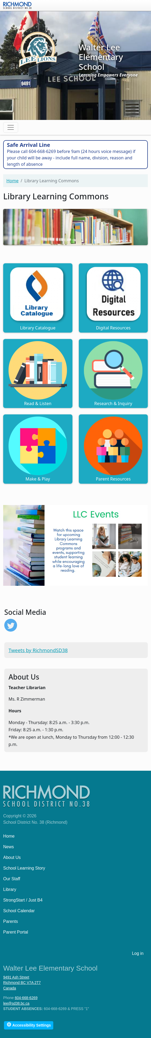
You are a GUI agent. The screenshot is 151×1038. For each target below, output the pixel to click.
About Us (12, 857)
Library (9, 889)
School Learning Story (24, 868)
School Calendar (19, 910)
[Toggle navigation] (10, 127)
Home (12, 181)
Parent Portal (15, 932)
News (8, 847)
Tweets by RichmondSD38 (38, 650)
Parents (10, 921)
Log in (138, 953)
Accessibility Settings (28, 1024)
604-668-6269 (26, 998)
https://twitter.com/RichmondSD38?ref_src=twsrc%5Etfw (10, 625)
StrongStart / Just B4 (23, 900)
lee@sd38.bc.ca (16, 1003)
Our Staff (11, 879)
